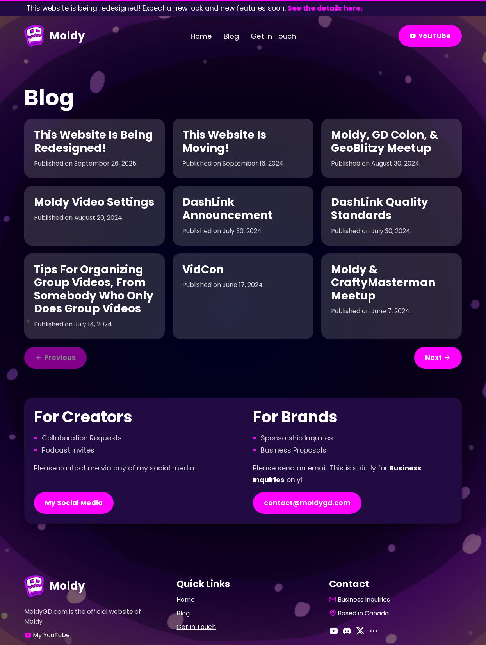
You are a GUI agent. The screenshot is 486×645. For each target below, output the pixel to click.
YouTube (430, 36)
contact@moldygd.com (307, 503)
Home (201, 36)
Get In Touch (273, 36)
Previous (55, 357)
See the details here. (325, 8)
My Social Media (74, 503)
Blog (231, 36)
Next (438, 357)
